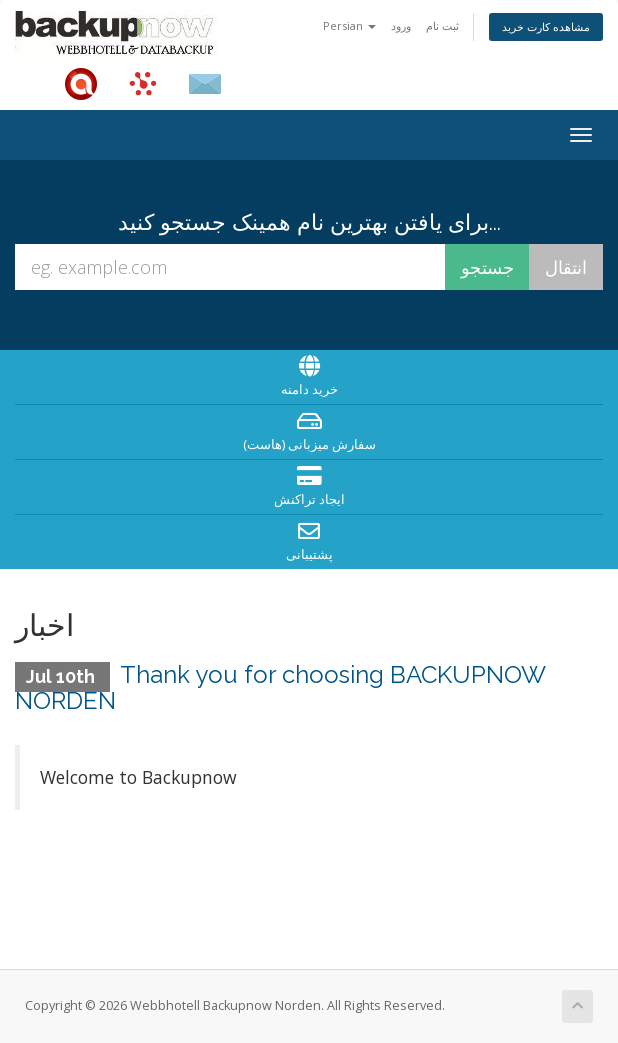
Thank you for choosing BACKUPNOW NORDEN (280, 687)
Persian (349, 25)
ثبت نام (442, 25)
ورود (401, 25)
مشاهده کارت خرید (546, 26)
